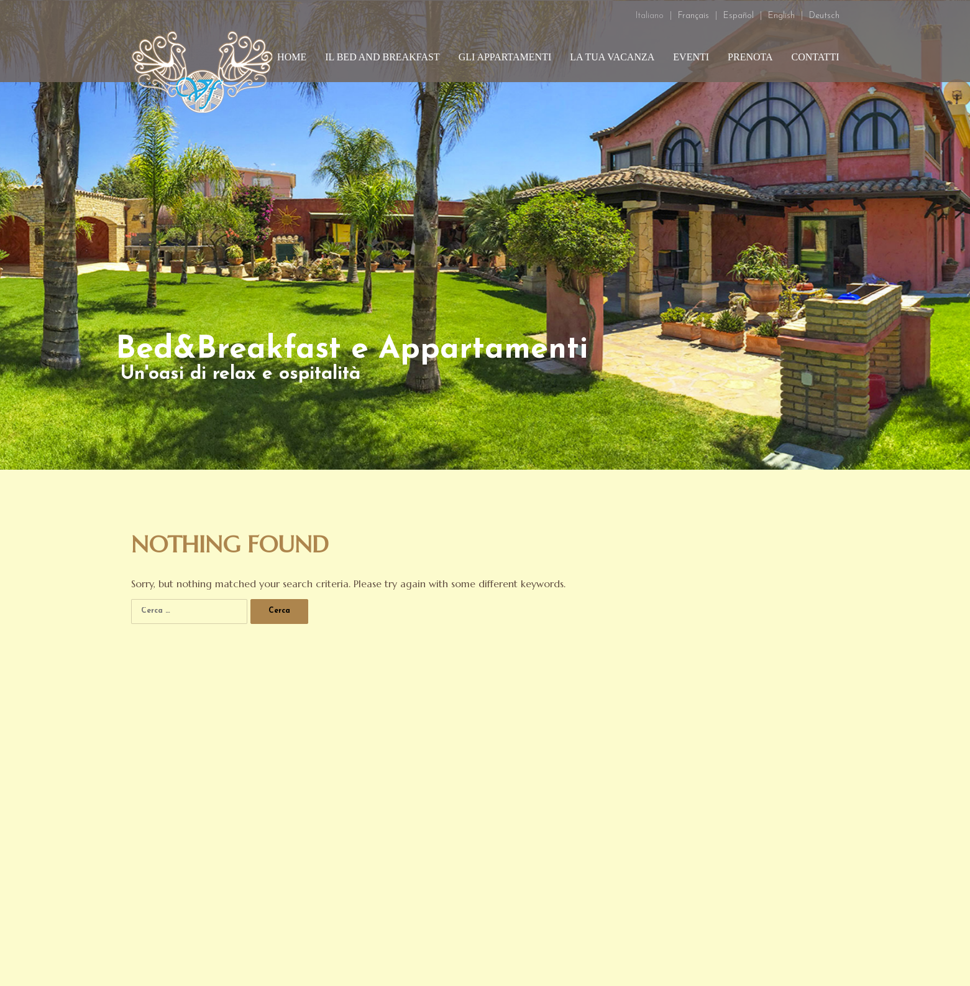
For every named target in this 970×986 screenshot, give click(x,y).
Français (693, 16)
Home (291, 57)
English (781, 16)
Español (738, 16)
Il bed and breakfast (382, 57)
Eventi (691, 57)
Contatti (816, 57)
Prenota (750, 57)
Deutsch (824, 16)
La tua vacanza (612, 57)
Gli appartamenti (505, 57)
